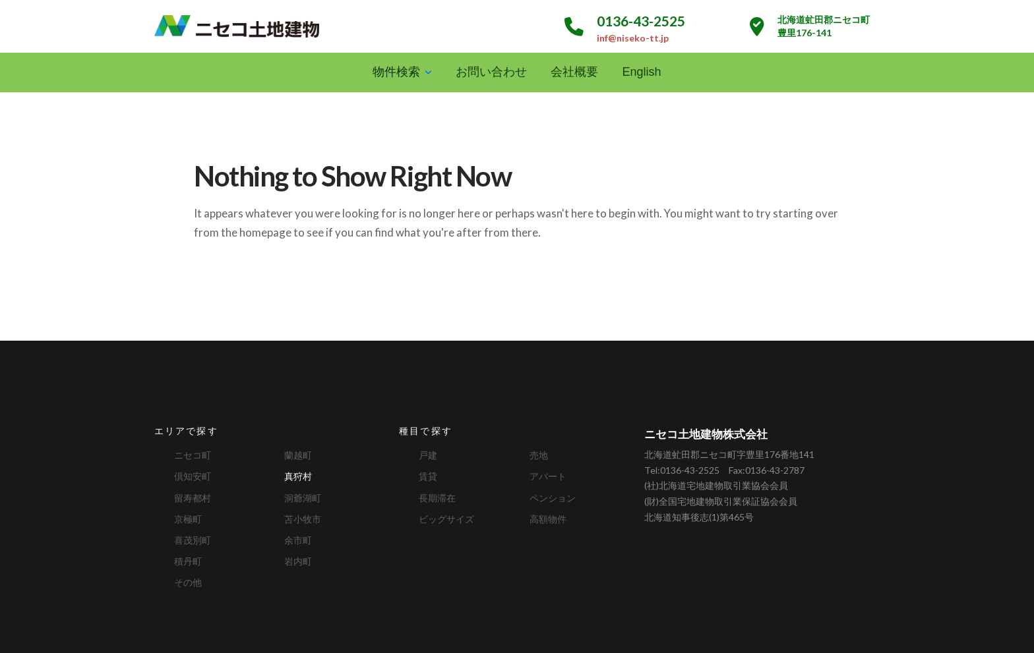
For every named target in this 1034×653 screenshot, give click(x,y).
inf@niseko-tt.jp (633, 37)
